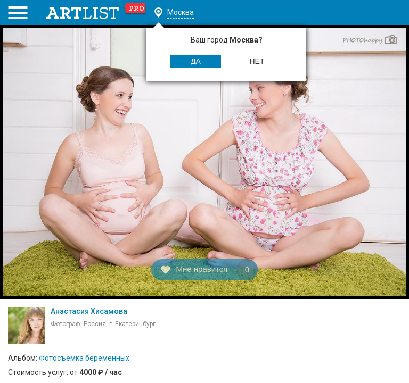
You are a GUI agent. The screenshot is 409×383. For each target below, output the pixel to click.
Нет (257, 61)
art (96, 12)
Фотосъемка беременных (84, 358)
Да (196, 61)
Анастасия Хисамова (89, 311)
